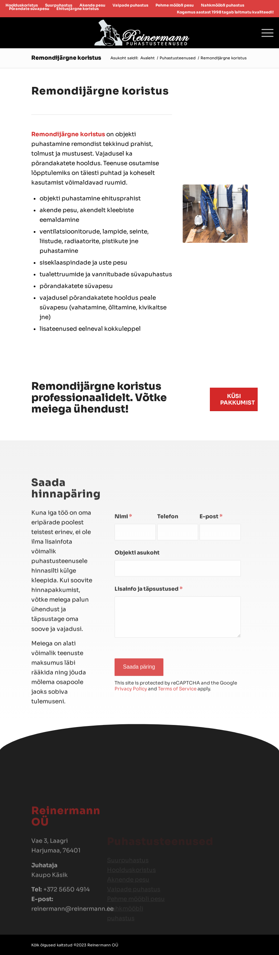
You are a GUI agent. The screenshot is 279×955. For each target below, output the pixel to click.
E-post (211, 563)
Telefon (167, 563)
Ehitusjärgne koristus (77, 8)
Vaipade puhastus (130, 5)
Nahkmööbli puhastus (222, 5)
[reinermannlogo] (139, 32)
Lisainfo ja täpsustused (149, 635)
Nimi (123, 563)
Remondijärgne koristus (66, 57)
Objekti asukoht (137, 599)
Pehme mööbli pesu (174, 5)
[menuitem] (130, 5)
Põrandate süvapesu (29, 8)
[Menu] (264, 32)
